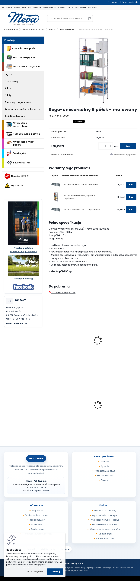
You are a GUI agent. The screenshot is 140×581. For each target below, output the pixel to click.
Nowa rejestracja (130, 2)
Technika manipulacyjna (23, 134)
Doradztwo (37, 524)
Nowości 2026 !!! (16, 176)
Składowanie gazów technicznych (23, 109)
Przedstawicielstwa (105, 470)
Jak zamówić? (37, 519)
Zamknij (55, 571)
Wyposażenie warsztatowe (16, 125)
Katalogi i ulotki (105, 475)
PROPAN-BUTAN (18, 163)
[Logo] (21, 18)
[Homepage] (3, 7)
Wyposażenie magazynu (33, 29)
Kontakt (105, 461)
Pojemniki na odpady (20, 48)
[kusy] (106, 146)
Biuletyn (105, 480)
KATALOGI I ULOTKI (77, 7)
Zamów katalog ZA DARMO (23, 251)
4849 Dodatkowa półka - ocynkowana (82, 209)
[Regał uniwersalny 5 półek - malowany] (93, 71)
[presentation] (50, 337)
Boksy (8, 88)
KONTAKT (26, 7)
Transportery (11, 81)
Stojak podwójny (90, 404)
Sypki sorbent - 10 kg (62, 403)
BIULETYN (92, 7)
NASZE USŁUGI (13, 7)
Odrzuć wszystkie (34, 571)
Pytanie (105, 466)
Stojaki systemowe (15, 116)
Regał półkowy (119, 339)
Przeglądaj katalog (23, 248)
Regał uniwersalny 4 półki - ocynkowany (92, 341)
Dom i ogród (16, 153)
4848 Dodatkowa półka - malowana (81, 184)
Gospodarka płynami (21, 57)
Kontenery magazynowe (18, 102)
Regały (52, 29)
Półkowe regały (67, 29)
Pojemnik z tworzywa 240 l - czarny (122, 404)
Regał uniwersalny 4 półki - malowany (61, 341)
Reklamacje (37, 529)
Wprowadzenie (11, 29)
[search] (89, 19)
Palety (8, 95)
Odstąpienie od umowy (37, 515)
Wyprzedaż (13, 185)
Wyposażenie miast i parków (20, 143)
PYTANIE (37, 7)
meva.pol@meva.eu (16, 323)
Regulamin (37, 510)
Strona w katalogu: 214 (62, 292)
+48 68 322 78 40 (38, 487)
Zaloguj (113, 2)
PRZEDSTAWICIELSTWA (54, 7)
